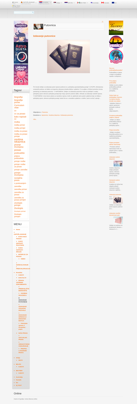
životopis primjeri (17, 215)
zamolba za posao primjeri (20, 199)
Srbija (57, 3)
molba (17, 122)
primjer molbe (19, 161)
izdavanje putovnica (67, 115)
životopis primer (20, 211)
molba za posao (20, 131)
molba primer (19, 125)
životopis (18, 208)
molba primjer (19, 128)
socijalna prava (18, 179)
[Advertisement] (67, 81)
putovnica (45, 115)
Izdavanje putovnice (44, 36)
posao (17, 150)
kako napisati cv (20, 118)
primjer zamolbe (20, 170)
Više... (35, 119)
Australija (94, 3)
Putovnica (45, 112)
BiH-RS (69, 3)
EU (114, 3)
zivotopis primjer (18, 204)
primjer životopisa (18, 174)
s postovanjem (20, 183)
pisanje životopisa (18, 146)
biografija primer (18, 101)
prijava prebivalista (19, 157)
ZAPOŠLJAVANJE (28, 2)
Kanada (105, 3)
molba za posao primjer (20, 135)
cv (15, 110)
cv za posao (19, 113)
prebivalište (19, 153)
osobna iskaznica (54, 115)
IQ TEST (16, 6)
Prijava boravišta (114, 130)
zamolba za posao (19, 193)
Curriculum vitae (19, 106)
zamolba (17, 186)
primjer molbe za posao (19, 165)
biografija (18, 97)
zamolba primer (20, 189)
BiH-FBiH (81, 3)
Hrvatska (44, 2)
